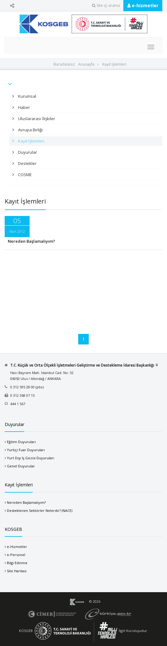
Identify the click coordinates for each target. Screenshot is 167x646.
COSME (24, 174)
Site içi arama (106, 5)
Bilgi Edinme (17, 562)
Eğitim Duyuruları (21, 441)
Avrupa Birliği (30, 130)
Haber (23, 107)
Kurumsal (26, 96)
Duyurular (27, 152)
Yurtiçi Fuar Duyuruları (26, 449)
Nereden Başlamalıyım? (31, 241)
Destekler (26, 163)
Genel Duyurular (21, 466)
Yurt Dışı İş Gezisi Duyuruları (30, 458)
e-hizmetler (142, 5)
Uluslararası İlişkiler (36, 118)
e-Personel (16, 554)
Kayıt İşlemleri (114, 64)
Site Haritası (16, 571)
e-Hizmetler (17, 546)
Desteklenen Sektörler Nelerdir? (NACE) (39, 510)
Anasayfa (86, 64)
